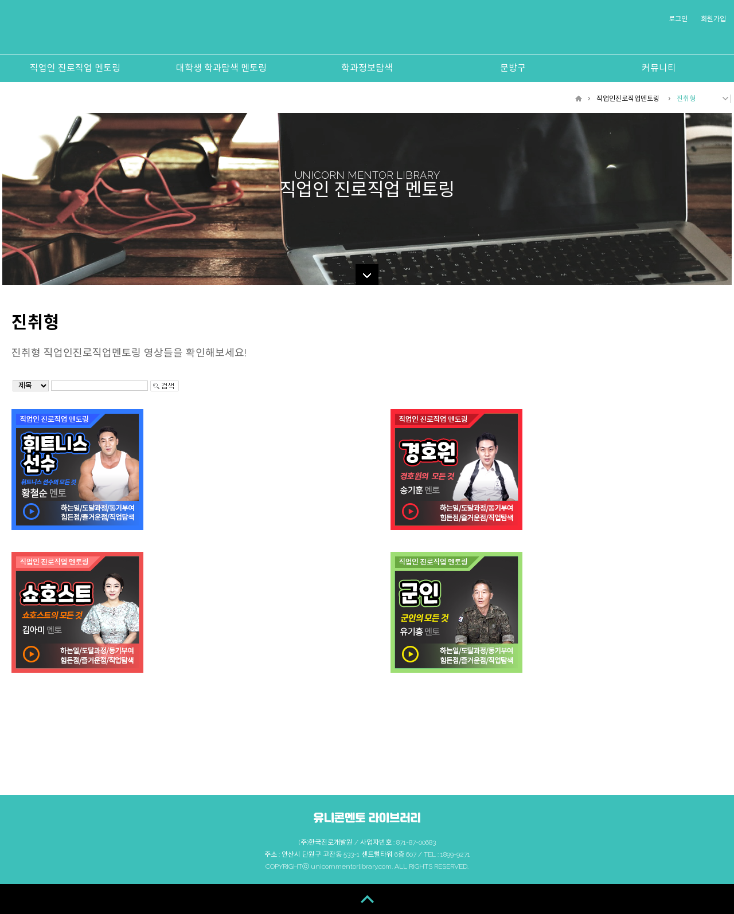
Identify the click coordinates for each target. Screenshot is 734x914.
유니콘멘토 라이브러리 (366, 29)
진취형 (686, 99)
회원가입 (713, 19)
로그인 (678, 19)
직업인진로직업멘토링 (627, 99)
